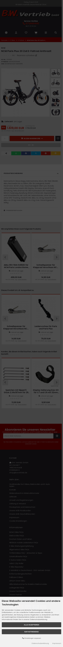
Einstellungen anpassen (31, 638)
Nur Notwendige (31, 632)
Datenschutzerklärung (40, 643)
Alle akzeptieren (31, 625)
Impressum (56, 643)
